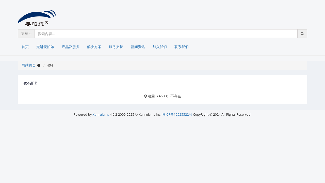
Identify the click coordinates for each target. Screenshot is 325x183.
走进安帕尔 (45, 46)
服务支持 (116, 46)
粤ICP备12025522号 (177, 114)
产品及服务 (70, 46)
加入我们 (160, 46)
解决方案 (94, 46)
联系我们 (181, 46)
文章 (26, 33)
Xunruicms (101, 114)
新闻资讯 (138, 46)
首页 (25, 46)
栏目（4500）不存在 (164, 96)
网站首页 (29, 65)
